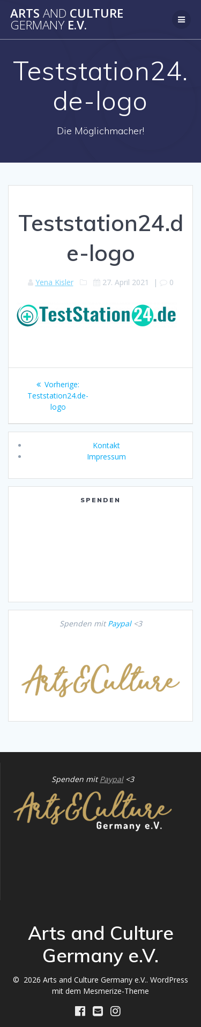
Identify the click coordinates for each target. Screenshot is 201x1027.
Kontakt (106, 445)
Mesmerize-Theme (116, 991)
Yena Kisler (54, 282)
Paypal (119, 623)
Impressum (106, 456)
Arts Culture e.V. (66, 19)
